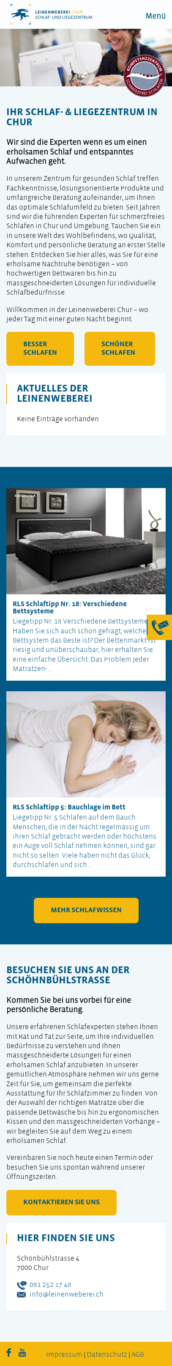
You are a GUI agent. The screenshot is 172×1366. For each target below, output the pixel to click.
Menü (155, 17)
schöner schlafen (118, 348)
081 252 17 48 (50, 1285)
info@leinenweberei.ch (67, 1294)
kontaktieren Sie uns (61, 1202)
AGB (137, 1354)
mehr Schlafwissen (86, 910)
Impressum (64, 1354)
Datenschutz (107, 1354)
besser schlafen (40, 348)
